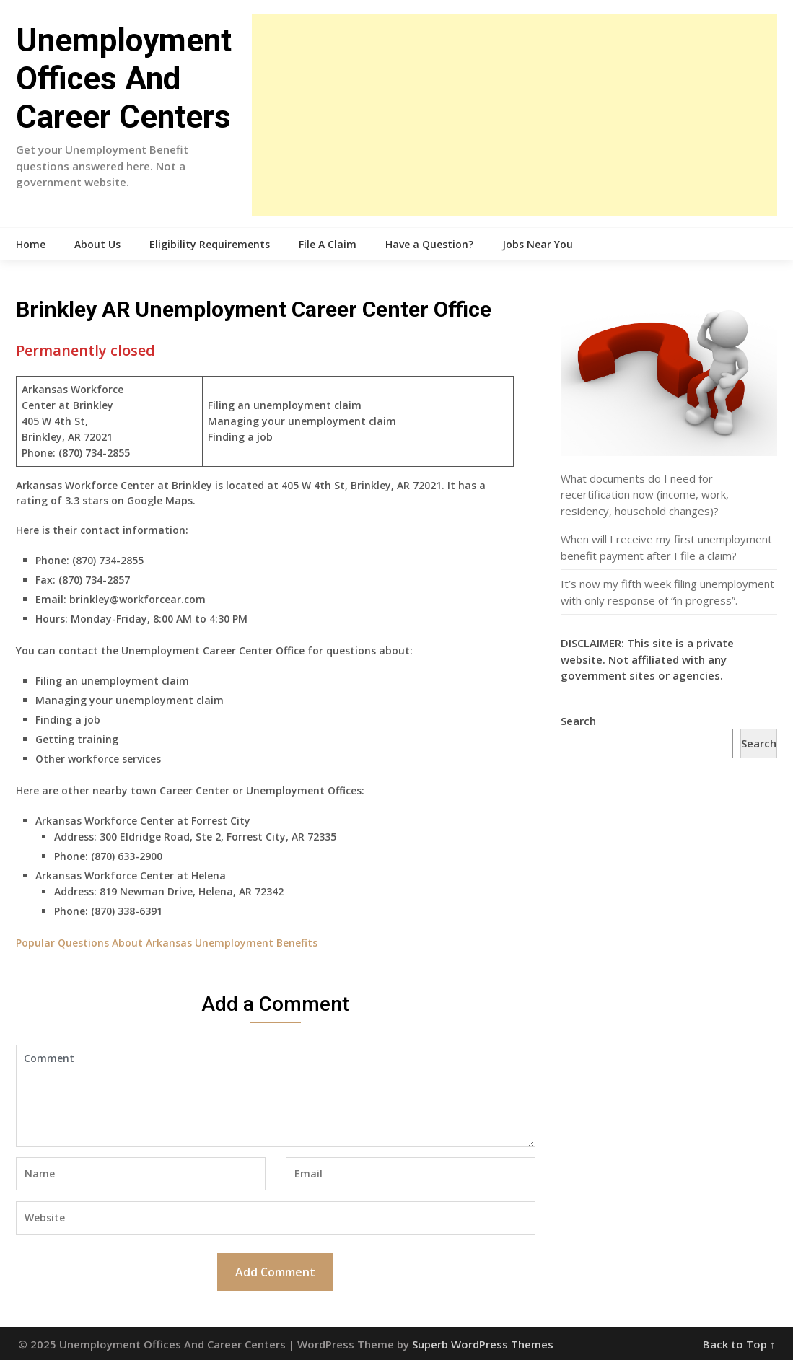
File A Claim (327, 244)
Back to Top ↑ (739, 1344)
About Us (97, 244)
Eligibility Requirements (209, 244)
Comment (275, 1096)
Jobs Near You (537, 244)
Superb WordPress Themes (482, 1344)
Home (30, 244)
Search (578, 721)
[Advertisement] (514, 115)
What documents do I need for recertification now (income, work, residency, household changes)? (645, 494)
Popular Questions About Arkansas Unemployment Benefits (166, 942)
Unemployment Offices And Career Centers (124, 79)
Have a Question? (429, 244)
